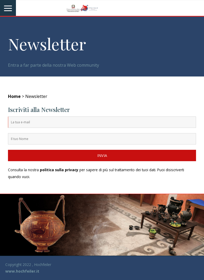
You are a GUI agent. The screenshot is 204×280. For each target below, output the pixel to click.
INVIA (102, 155)
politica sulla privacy (59, 169)
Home (14, 96)
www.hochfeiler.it (22, 271)
